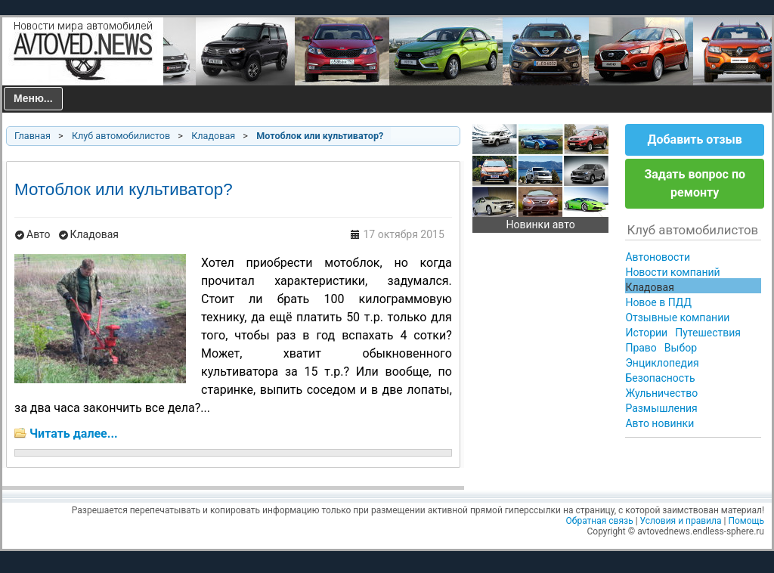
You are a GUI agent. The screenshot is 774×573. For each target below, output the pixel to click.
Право (640, 348)
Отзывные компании (677, 317)
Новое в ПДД (658, 302)
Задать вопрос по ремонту (694, 183)
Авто (38, 234)
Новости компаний (672, 272)
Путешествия (708, 333)
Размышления (661, 408)
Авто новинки (659, 423)
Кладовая (213, 135)
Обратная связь (599, 521)
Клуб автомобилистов (121, 135)
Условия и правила (681, 521)
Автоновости (657, 257)
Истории (646, 333)
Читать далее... (73, 433)
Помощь (746, 521)
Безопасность (660, 378)
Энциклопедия (661, 363)
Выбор (680, 348)
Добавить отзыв (695, 139)
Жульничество (661, 393)
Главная (32, 135)
